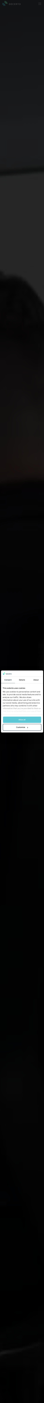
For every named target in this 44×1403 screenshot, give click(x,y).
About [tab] (36, 680)
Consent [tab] (8, 680)
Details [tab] (22, 680)
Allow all (22, 719)
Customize (22, 727)
